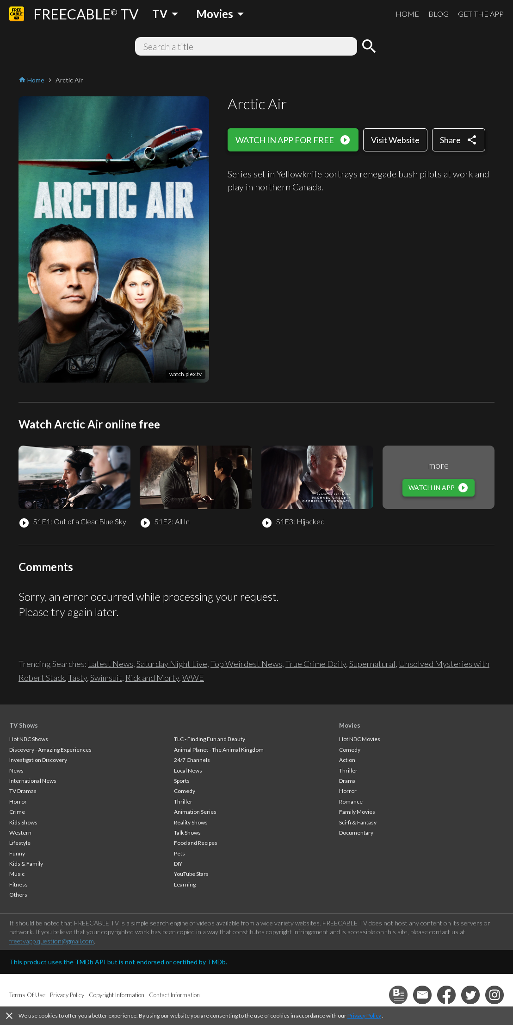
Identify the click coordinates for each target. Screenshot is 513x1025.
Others (18, 894)
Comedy (184, 790)
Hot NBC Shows (28, 739)
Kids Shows (23, 822)
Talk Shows (187, 832)
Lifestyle (20, 842)
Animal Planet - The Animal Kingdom (219, 749)
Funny (17, 853)
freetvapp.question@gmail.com (51, 941)
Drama (347, 780)
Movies (349, 725)
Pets (179, 853)
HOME (407, 13)
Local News (188, 770)
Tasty (77, 678)
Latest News (110, 664)
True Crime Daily (315, 664)
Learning (185, 884)
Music (17, 873)
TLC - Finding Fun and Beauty (209, 739)
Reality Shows (191, 822)
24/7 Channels (192, 759)
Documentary (356, 832)
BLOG (438, 13)
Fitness (18, 884)
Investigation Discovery (38, 759)
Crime (17, 811)
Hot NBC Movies (359, 739)
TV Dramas (23, 790)
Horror (18, 801)
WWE (193, 678)
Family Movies (357, 811)
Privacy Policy (364, 1015)
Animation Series (195, 811)
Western (20, 832)
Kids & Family (26, 863)
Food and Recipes (195, 842)
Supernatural (372, 664)
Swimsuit (106, 678)
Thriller (183, 801)
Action (347, 759)
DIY (178, 863)
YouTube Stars (191, 873)
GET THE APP (481, 13)
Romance (351, 801)
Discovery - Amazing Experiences (50, 749)
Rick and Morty (152, 678)
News (16, 770)
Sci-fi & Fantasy (358, 822)
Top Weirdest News (246, 664)
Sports (182, 780)
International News (32, 780)
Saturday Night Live (171, 664)
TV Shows (23, 725)
